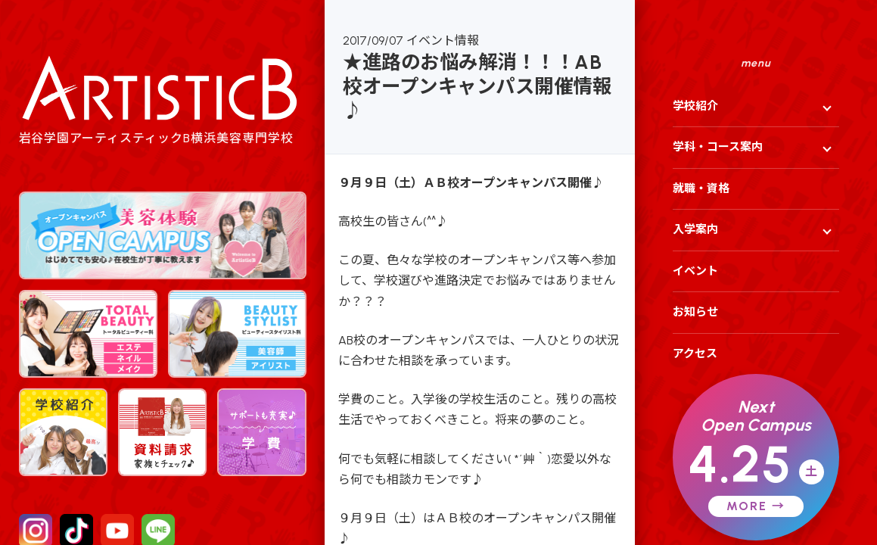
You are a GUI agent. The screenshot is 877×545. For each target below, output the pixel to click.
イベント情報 (442, 40)
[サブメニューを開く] (822, 106)
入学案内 (695, 229)
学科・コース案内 (718, 147)
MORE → (755, 506)
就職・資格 (701, 188)
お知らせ (695, 312)
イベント (695, 271)
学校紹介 (695, 106)
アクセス (695, 353)
